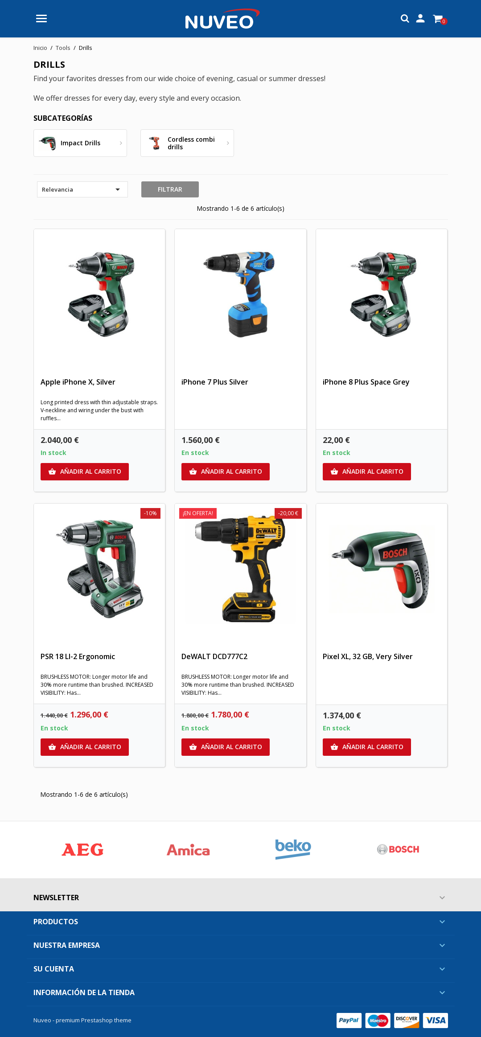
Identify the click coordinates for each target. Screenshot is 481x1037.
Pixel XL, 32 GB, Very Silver (368, 656)
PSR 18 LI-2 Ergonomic (78, 656)
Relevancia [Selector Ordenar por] (82, 189)
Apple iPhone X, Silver (78, 382)
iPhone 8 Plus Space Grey (366, 382)
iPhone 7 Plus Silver (214, 382)
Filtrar (170, 189)
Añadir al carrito (84, 471)
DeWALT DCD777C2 (214, 656)
